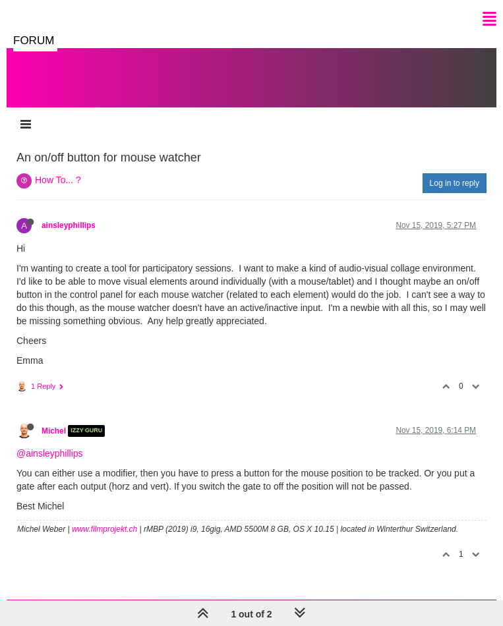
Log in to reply (454, 183)
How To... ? (58, 180)
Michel (54, 431)
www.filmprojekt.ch (104, 529)
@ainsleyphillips (49, 453)
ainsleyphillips (69, 225)
